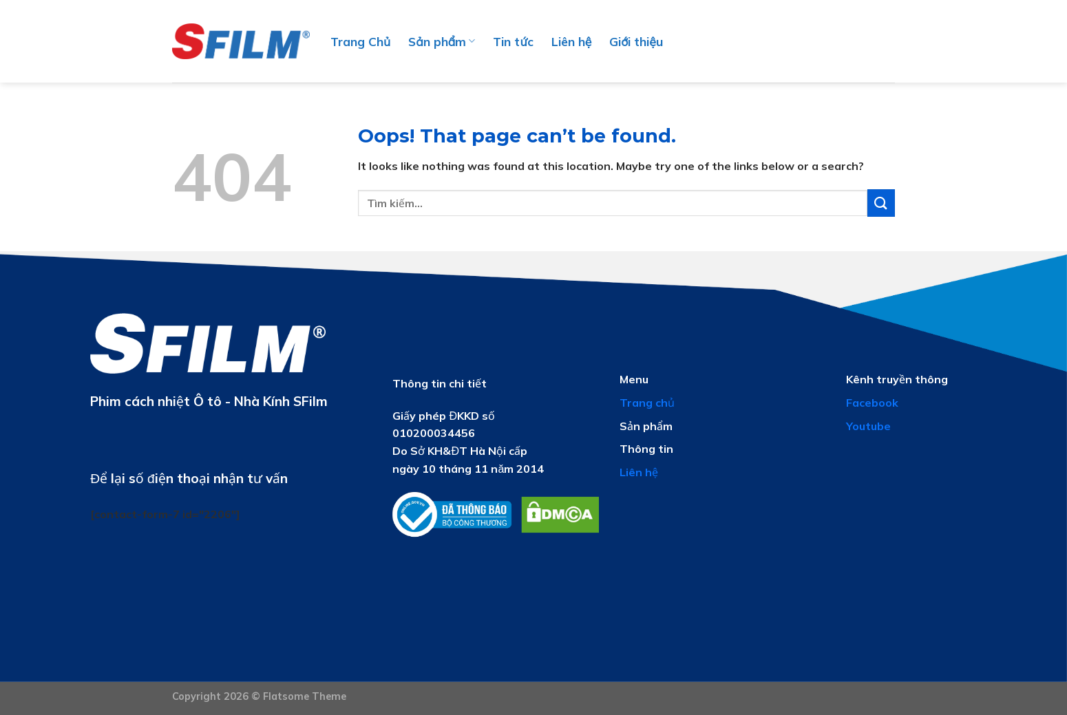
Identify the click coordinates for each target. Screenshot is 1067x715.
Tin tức (513, 41)
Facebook (872, 402)
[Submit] (881, 202)
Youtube (868, 426)
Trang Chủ (360, 41)
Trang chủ (647, 402)
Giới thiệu (636, 41)
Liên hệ (571, 41)
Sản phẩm (441, 41)
